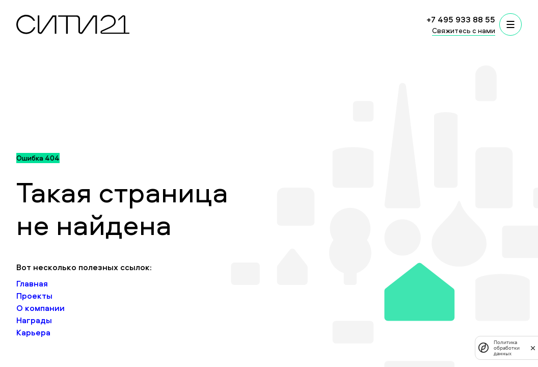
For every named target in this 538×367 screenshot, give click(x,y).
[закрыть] (533, 347)
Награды (34, 320)
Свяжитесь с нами (463, 30)
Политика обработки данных (507, 347)
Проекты (34, 295)
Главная (32, 283)
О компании (40, 307)
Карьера (33, 332)
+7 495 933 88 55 (460, 19)
